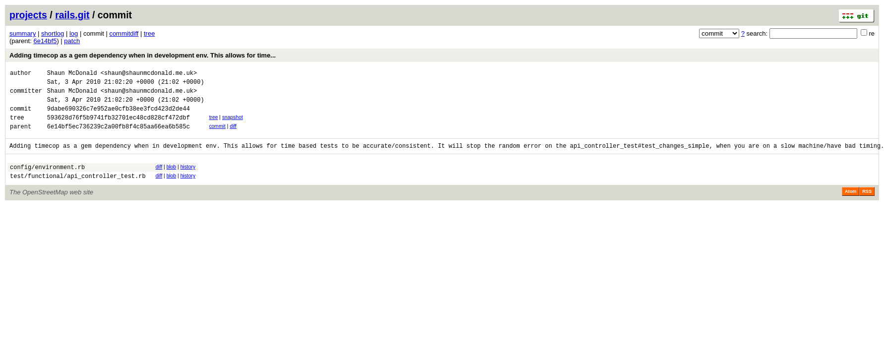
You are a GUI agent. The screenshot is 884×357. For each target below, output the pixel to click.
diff (233, 135)
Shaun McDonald (72, 74)
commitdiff (123, 33)
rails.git (72, 14)
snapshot (232, 124)
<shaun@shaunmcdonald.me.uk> (149, 74)
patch (72, 41)
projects (28, 14)
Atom (850, 206)
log (73, 33)
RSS (867, 206)
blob (172, 178)
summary (22, 33)
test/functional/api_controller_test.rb (78, 190)
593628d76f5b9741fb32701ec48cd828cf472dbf (118, 126)
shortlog (52, 33)
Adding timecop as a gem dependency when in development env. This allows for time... (142, 55)
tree (149, 33)
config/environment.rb (47, 180)
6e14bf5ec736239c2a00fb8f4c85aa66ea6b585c (118, 136)
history (187, 178)
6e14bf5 (45, 41)
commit (217, 135)
